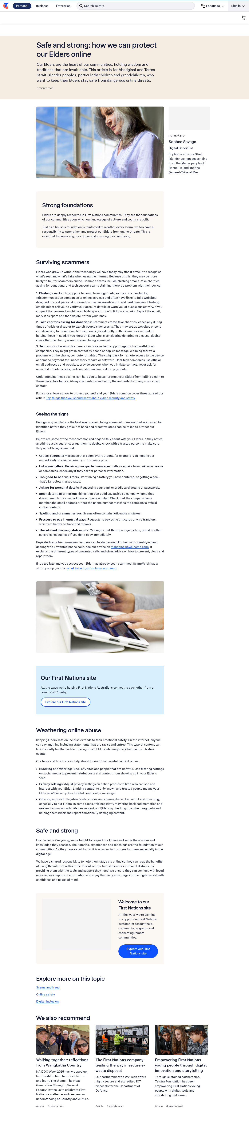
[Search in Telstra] (136, 6)
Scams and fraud (48, 987)
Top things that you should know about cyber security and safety (90, 398)
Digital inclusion (47, 1001)
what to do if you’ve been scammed (91, 568)
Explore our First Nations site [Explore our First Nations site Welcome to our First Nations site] (138, 951)
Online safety (45, 994)
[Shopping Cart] (243, 18)
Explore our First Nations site (65, 702)
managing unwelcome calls (130, 547)
